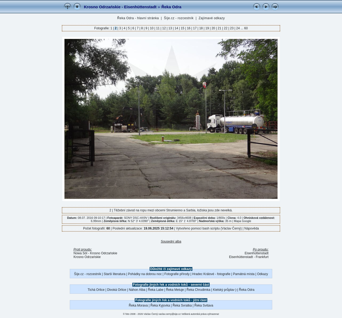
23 (231, 28)
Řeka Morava (138, 305)
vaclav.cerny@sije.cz (169, 314)
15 (182, 28)
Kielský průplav (223, 290)
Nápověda (251, 228)
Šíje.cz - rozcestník (178, 18)
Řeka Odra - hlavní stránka (138, 18)
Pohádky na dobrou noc (145, 274)
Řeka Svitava (203, 305)
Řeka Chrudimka (198, 290)
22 (225, 28)
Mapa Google (242, 221)
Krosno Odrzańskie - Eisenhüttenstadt (120, 7)
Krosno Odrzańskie (87, 257)
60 (246, 28)
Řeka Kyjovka (160, 305)
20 (213, 28)
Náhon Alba (137, 290)
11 (158, 28)
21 (219, 28)
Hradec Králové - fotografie (211, 274)
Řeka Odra (171, 7)
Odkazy (262, 274)
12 (164, 28)
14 (176, 28)
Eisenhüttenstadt (256, 253)
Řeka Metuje (175, 290)
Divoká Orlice (116, 290)
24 (238, 28)
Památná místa (244, 274)
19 (207, 28)
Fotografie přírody (177, 274)
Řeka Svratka (182, 305)
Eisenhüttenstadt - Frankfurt (248, 257)
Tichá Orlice (96, 290)
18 (201, 28)
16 (188, 28)
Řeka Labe (155, 290)
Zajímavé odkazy (212, 18)
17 (194, 28)
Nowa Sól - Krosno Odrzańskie (95, 253)
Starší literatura (114, 274)
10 (151, 28)
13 (170, 28)
